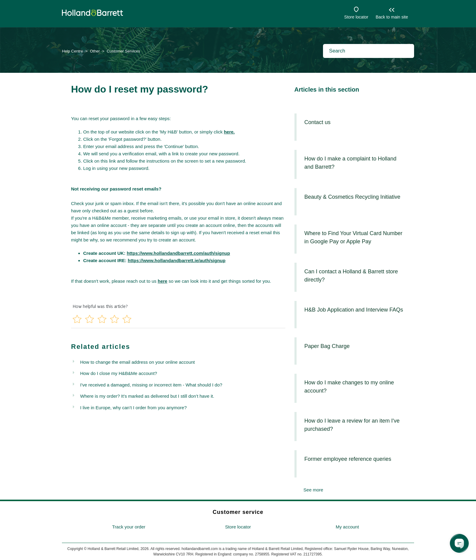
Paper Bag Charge (327, 346)
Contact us (317, 122)
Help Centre (72, 51)
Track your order (128, 526)
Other (95, 51)
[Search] (368, 51)
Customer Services (123, 51)
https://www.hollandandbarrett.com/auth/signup (178, 253)
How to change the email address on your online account (137, 362)
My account (347, 526)
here (163, 281)
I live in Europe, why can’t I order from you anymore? (133, 407)
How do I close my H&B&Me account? (118, 373)
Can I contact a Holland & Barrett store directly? (351, 275)
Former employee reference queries (347, 459)
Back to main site (392, 17)
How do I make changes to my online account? (349, 387)
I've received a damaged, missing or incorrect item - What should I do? (151, 384)
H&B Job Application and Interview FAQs (353, 310)
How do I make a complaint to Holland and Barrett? (350, 163)
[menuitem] (128, 527)
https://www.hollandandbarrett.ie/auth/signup (177, 260)
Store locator (356, 17)
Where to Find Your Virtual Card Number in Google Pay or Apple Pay (353, 237)
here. (229, 131)
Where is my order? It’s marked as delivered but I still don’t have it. (147, 396)
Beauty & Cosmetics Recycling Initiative (352, 197)
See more (313, 489)
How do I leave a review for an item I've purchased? (352, 425)
